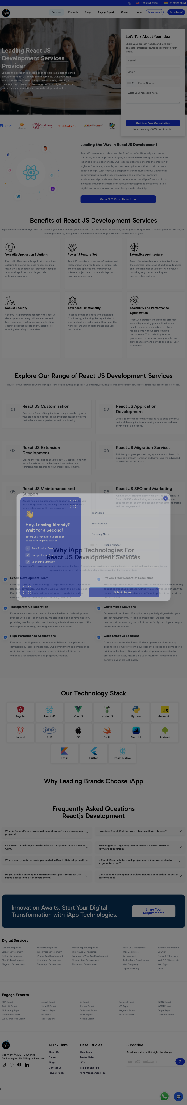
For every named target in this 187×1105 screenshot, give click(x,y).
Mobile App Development (85, 954)
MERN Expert (164, 1012)
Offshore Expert (166, 1020)
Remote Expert (126, 1008)
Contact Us (55, 1074)
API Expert (46, 1020)
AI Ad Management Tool (93, 1079)
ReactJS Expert (126, 1020)
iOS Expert (124, 1012)
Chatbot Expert (48, 1016)
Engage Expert (106, 12)
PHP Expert (7, 1008)
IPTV (82, 1068)
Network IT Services (168, 962)
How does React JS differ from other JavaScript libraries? (132, 837)
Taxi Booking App (89, 1074)
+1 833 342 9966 (149, 3)
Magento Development (13, 970)
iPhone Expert (87, 1012)
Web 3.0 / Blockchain (168, 966)
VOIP (160, 974)
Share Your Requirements (153, 917)
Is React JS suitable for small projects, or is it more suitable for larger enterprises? (135, 868)
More (139, 12)
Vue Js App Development (84, 958)
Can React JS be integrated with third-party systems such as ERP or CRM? (45, 853)
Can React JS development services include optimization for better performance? (138, 882)
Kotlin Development (47, 954)
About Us (54, 1058)
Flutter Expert (48, 1025)
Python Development (12, 962)
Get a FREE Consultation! (105, 199)
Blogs (88, 12)
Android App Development (136, 966)
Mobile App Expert (11, 1016)
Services (56, 12)
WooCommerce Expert (13, 1025)
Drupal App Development (49, 970)
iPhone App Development (50, 962)
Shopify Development (13, 966)
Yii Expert (84, 1008)
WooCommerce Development (131, 960)
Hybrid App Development (49, 966)
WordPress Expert (11, 1020)
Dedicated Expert (88, 1016)
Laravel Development (12, 958)
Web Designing (130, 970)
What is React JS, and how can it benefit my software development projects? (45, 839)
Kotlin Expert (86, 1020)
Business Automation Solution (168, 956)
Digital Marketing (131, 974)
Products (73, 12)
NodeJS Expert (48, 1012)
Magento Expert (127, 1016)
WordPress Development (49, 958)
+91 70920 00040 (177, 3)
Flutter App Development (84, 970)
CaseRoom (86, 1058)
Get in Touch (176, 12)
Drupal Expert (164, 1016)
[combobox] (131, 83)
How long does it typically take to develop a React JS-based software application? (134, 853)
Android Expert (9, 1012)
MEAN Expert (164, 1008)
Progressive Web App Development (90, 962)
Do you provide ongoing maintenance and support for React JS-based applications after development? (43, 882)
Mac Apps (163, 970)
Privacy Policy (56, 1079)
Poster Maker (87, 1063)
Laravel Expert (48, 1008)
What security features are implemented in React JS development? (44, 866)
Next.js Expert (87, 1025)
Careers (125, 12)
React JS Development (134, 954)
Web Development (11, 954)
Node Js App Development (85, 966)
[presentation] (144, 112)
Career (53, 1063)
